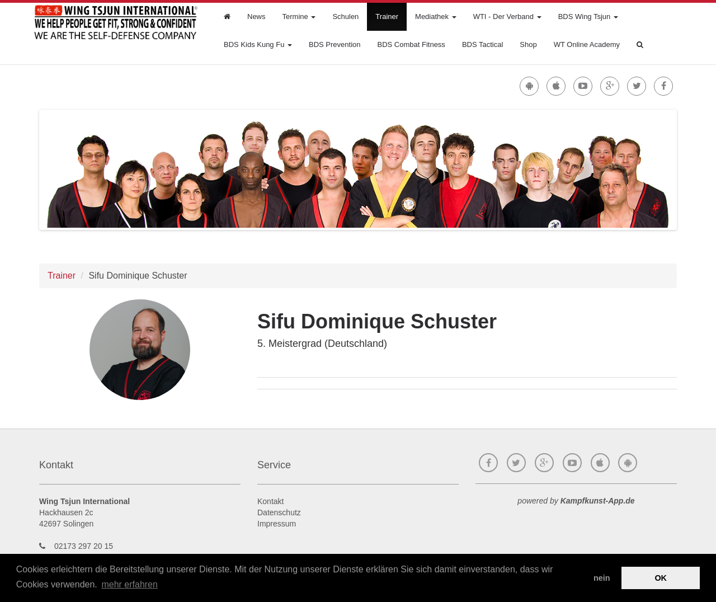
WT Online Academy (587, 44)
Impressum (276, 523)
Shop (528, 44)
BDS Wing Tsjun (588, 16)
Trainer (386, 16)
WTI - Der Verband (507, 16)
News (256, 16)
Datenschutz (279, 512)
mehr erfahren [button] (129, 584)
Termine (299, 16)
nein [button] (601, 577)
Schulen (345, 16)
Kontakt (270, 501)
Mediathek (435, 16)
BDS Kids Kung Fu (258, 44)
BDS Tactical (482, 44)
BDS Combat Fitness (411, 44)
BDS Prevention (335, 44)
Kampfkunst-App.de (597, 500)
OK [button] (660, 577)
